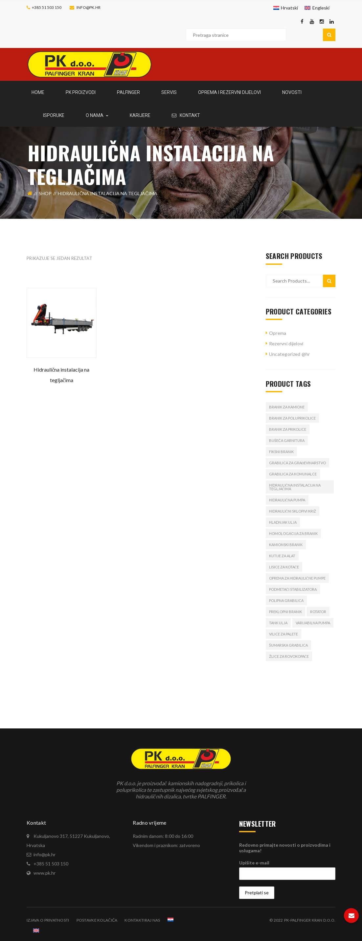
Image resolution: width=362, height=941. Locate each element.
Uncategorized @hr (289, 354)
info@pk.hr (89, 7)
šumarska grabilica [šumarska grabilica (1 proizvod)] (288, 645)
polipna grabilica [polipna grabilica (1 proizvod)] (286, 600)
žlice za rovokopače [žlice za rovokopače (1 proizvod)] (289, 656)
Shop (45, 193)
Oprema (277, 333)
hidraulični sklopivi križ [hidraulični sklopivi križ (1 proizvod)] (292, 511)
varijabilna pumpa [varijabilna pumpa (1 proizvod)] (313, 623)
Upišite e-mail (254, 862)
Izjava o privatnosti (48, 920)
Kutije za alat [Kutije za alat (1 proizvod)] (282, 556)
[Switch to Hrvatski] (286, 8)
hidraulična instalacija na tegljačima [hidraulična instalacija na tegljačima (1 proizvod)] (295, 487)
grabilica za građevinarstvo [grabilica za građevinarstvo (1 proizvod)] (297, 463)
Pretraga (329, 35)
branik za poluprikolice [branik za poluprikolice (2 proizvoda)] (292, 418)
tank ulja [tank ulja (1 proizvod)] (278, 623)
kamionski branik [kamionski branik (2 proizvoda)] (286, 544)
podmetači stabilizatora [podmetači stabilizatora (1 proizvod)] (293, 589)
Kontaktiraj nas (142, 920)
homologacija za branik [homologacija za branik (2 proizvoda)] (293, 533)
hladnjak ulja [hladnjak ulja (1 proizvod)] (283, 522)
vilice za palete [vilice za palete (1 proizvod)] (283, 634)
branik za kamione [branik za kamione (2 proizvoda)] (287, 407)
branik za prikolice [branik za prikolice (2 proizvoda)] (287, 429)
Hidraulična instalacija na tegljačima (61, 374)
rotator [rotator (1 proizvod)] (318, 611)
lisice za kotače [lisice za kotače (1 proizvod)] (284, 567)
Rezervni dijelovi (286, 343)
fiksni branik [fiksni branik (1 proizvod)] (281, 451)
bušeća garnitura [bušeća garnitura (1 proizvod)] (287, 440)
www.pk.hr (45, 873)
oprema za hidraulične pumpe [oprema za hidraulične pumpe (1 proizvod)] (297, 578)
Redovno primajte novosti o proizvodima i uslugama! (284, 847)
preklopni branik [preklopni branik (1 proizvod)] (285, 611)
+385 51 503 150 (46, 7)
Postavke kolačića (97, 920)
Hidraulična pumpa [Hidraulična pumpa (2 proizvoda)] (287, 500)
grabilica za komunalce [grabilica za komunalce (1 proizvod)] (293, 474)
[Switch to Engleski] (317, 8)
